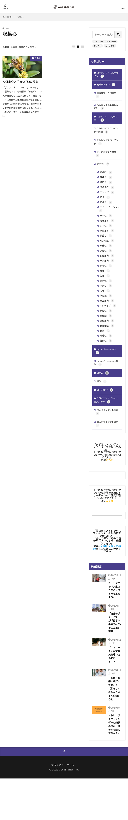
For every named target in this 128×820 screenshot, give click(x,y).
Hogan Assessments (107, 378)
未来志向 (108, 279)
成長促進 (108, 257)
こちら (109, 493)
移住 (102, 411)
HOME (9, 17)
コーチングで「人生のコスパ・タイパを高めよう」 (114, 624)
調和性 (106, 284)
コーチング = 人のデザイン (106, 75)
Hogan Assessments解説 (106, 391)
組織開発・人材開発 (107, 97)
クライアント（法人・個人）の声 (105, 431)
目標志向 (108, 273)
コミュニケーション (108, 222)
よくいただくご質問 (107, 161)
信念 (105, 209)
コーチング (109, 46)
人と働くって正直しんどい (106, 110)
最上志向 (108, 323)
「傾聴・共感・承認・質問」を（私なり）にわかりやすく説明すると (114, 727)
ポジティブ (109, 329)
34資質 (103, 172)
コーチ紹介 (106, 420)
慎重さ (106, 251)
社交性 (106, 367)
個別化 (106, 301)
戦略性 (106, 362)
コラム (103, 402)
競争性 (106, 229)
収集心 (20, 17)
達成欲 (106, 181)
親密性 (106, 334)
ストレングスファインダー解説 (106, 135)
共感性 (106, 268)
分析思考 (108, 198)
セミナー (97, 46)
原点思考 (108, 246)
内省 (105, 312)
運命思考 (108, 235)
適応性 (106, 192)
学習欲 (106, 317)
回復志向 (108, 345)
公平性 (106, 240)
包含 (105, 295)
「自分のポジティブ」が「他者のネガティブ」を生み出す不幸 (115, 658)
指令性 (106, 214)
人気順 (15, 46)
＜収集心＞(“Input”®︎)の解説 (21, 82)
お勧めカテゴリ (29, 46)
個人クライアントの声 (106, 457)
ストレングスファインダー (105, 41)
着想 (105, 290)
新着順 (6, 46)
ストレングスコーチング (106, 148)
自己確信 (108, 351)
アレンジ (108, 203)
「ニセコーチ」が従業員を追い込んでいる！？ (114, 691)
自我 (105, 356)
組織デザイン (107, 86)
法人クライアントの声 (106, 444)
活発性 (106, 187)
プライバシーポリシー (64, 806)
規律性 (106, 262)
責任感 (106, 340)
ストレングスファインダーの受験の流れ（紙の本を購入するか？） (114, 765)
